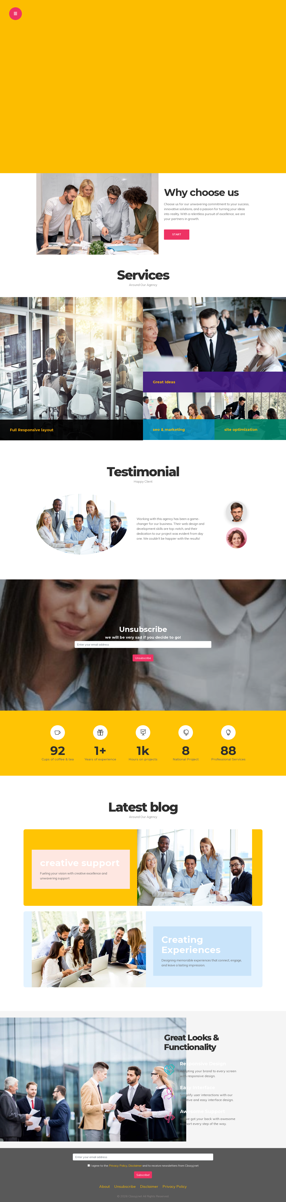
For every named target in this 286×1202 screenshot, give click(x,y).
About (104, 1186)
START (176, 234)
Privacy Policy (118, 1165)
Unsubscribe (125, 1186)
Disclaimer (135, 1165)
